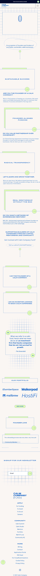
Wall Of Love (20, 535)
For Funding (20, 506)
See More (20, 407)
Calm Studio (20, 526)
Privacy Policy (20, 563)
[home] (5, 5)
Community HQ (20, 537)
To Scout (20, 511)
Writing (20, 547)
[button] (37, 5)
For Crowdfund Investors (20, 558)
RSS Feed (20, 555)
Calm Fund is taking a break (20, 1)
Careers (20, 514)
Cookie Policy (20, 560)
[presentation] (18, 480)
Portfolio (20, 532)
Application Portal (20, 552)
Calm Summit (20, 524)
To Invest (20, 509)
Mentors (20, 529)
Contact (20, 549)
